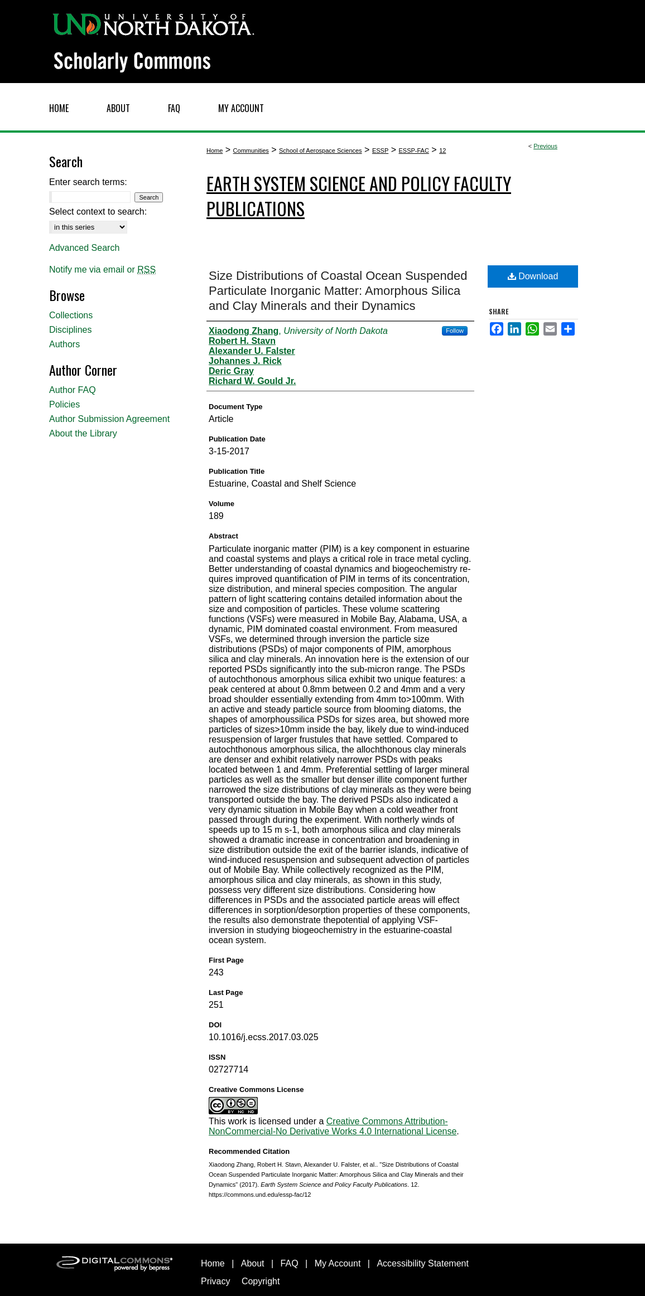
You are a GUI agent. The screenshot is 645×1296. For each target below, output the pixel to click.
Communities (251, 150)
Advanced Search (84, 248)
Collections (71, 315)
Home (214, 150)
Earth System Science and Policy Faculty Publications (358, 195)
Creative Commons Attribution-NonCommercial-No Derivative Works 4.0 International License (332, 1126)
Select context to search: (98, 211)
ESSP (380, 150)
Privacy (215, 1281)
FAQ (290, 1263)
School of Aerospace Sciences (320, 150)
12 (442, 150)
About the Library (83, 433)
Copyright (261, 1281)
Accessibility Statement (423, 1263)
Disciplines (70, 329)
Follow (455, 330)
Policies (64, 404)
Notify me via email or (102, 270)
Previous (545, 146)
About (252, 1263)
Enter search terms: (88, 182)
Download (533, 276)
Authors (64, 344)
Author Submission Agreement (109, 419)
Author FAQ (72, 390)
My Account (338, 1263)
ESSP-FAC (413, 150)
